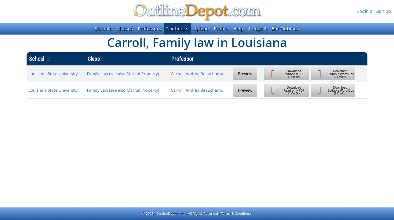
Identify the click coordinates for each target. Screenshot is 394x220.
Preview (245, 73)
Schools (103, 28)
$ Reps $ (257, 28)
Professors (149, 28)
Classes (125, 28)
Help (238, 28)
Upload (201, 28)
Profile (221, 28)
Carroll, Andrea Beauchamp (197, 73)
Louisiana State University (53, 73)
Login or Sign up (374, 11)
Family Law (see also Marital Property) (123, 73)
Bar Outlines (285, 28)
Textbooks (177, 28)
